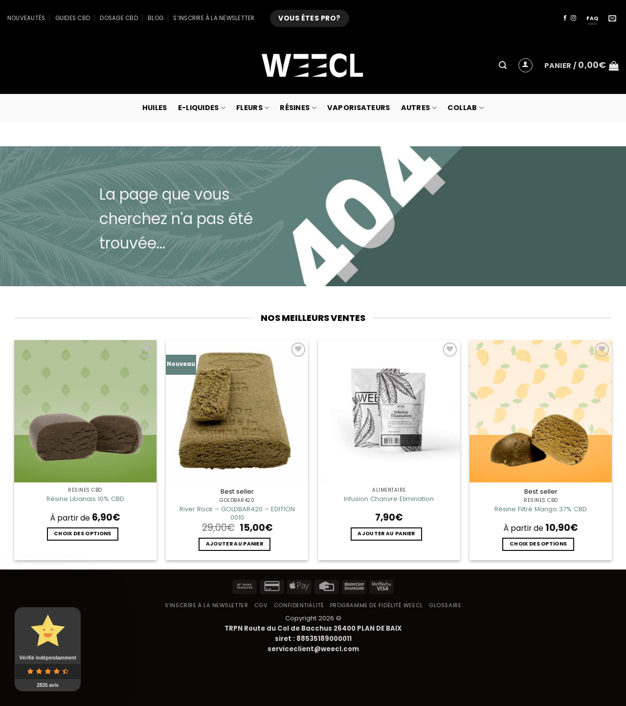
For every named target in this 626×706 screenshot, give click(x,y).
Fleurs (252, 108)
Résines (298, 108)
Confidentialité (299, 605)
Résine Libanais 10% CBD (85, 499)
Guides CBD (72, 18)
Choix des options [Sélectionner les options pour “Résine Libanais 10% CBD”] (82, 533)
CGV (261, 605)
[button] (503, 65)
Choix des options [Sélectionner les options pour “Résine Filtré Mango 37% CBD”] (538, 543)
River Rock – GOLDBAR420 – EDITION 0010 (237, 513)
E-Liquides (201, 108)
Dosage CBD (118, 18)
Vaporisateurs (358, 108)
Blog (155, 18)
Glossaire (445, 605)
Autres (419, 108)
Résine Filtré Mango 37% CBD (540, 509)
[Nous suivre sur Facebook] (565, 18)
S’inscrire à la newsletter (213, 18)
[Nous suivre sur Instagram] (573, 18)
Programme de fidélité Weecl (376, 605)
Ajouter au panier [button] (234, 543)
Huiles (154, 108)
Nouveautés (26, 18)
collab (465, 108)
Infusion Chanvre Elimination (389, 499)
